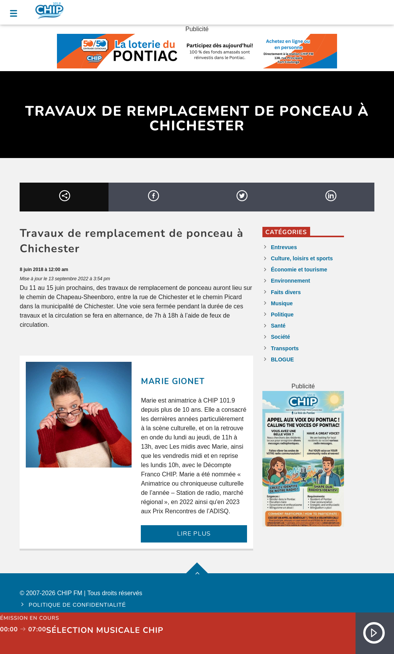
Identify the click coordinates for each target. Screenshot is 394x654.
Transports (285, 348)
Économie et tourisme (299, 269)
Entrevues (284, 247)
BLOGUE (282, 359)
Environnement (290, 281)
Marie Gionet (172, 381)
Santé (278, 326)
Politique (282, 314)
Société (280, 337)
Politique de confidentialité (77, 605)
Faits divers (286, 292)
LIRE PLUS (193, 533)
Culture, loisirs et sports (302, 258)
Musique (282, 303)
